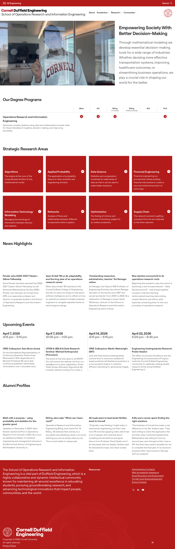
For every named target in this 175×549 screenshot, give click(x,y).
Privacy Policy (9, 545)
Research (116, 12)
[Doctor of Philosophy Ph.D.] (165, 123)
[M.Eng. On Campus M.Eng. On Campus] (115, 123)
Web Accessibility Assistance (145, 472)
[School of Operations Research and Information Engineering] (43, 12)
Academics (103, 12)
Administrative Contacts (143, 469)
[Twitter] (133, 489)
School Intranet (139, 482)
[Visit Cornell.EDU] (168, 16)
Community (130, 12)
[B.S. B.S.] (98, 123)
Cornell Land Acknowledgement (147, 479)
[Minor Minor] (81, 123)
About (92, 12)
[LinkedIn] (138, 489)
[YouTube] (142, 489)
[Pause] (152, 542)
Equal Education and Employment (148, 475)
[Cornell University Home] (7, 532)
